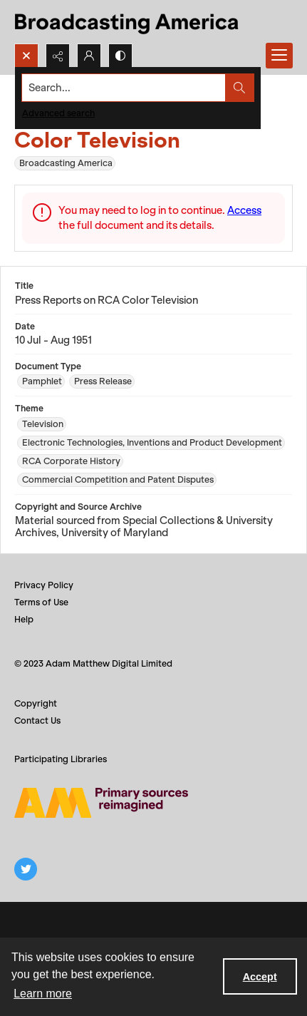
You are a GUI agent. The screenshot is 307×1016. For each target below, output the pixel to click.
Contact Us (37, 720)
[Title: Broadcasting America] (127, 21)
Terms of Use (41, 602)
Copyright (35, 703)
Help (23, 619)
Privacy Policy (43, 585)
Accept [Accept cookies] (260, 976)
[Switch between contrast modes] (120, 55)
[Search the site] (124, 87)
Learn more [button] (43, 993)
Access (244, 210)
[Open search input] (26, 55)
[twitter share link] (25, 869)
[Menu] (279, 55)
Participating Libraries (60, 759)
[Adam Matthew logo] (101, 803)
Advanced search (58, 113)
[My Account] (89, 55)
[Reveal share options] (57, 55)
